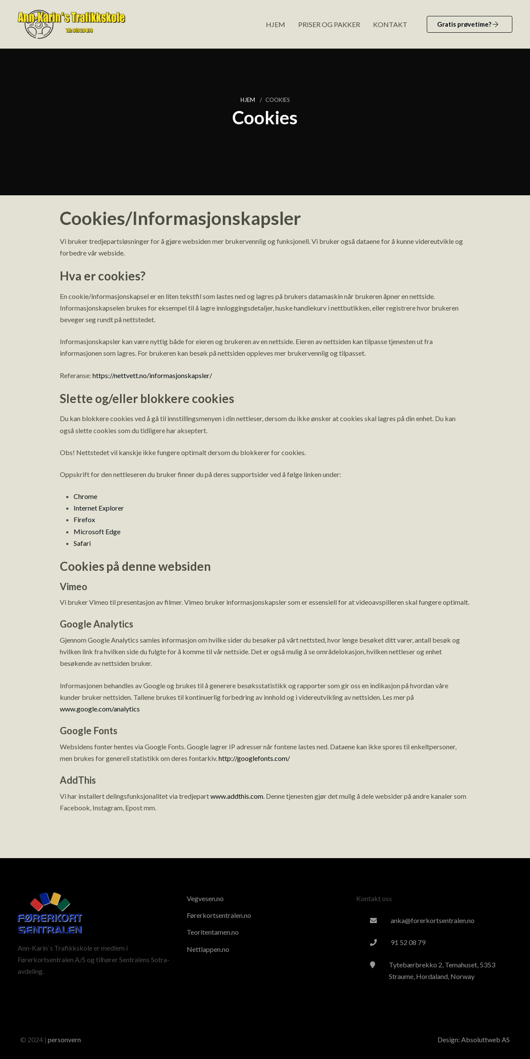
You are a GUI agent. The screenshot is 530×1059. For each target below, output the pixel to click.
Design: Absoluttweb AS (474, 1039)
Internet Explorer (99, 508)
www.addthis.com (236, 796)
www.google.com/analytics (100, 709)
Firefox (84, 519)
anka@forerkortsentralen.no (433, 920)
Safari (82, 543)
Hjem (248, 99)
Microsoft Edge (97, 531)
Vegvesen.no (205, 898)
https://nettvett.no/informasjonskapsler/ (152, 375)
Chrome (85, 496)
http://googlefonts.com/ (254, 758)
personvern (64, 1039)
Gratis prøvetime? (467, 24)
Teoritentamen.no (213, 932)
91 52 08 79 (408, 942)
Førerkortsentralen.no (219, 915)
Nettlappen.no (208, 949)
